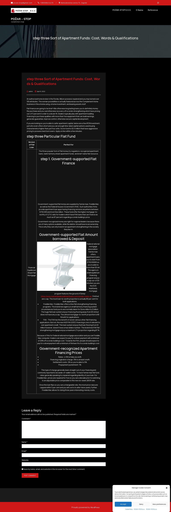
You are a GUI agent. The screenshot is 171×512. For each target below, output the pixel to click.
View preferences (159, 504)
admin (30, 91)
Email (24, 450)
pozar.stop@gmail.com (23, 3)
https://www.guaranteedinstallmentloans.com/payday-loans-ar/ (66, 295)
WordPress (95, 506)
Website (25, 459)
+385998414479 (46, 3)
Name (24, 441)
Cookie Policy (129, 509)
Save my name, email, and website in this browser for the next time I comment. (54, 468)
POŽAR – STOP (21, 19)
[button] (167, 488)
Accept (123, 504)
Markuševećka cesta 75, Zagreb (74, 3)
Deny (141, 504)
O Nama (139, 10)
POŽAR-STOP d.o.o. (139, 509)
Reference (153, 10)
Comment (26, 418)
